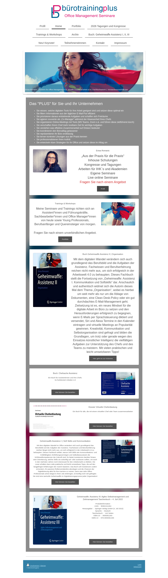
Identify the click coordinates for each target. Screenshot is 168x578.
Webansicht (137, 567)
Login (139, 564)
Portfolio (65, 239)
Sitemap (43, 566)
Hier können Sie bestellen (65, 392)
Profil (103, 189)
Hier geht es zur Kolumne (103, 358)
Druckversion (33, 566)
